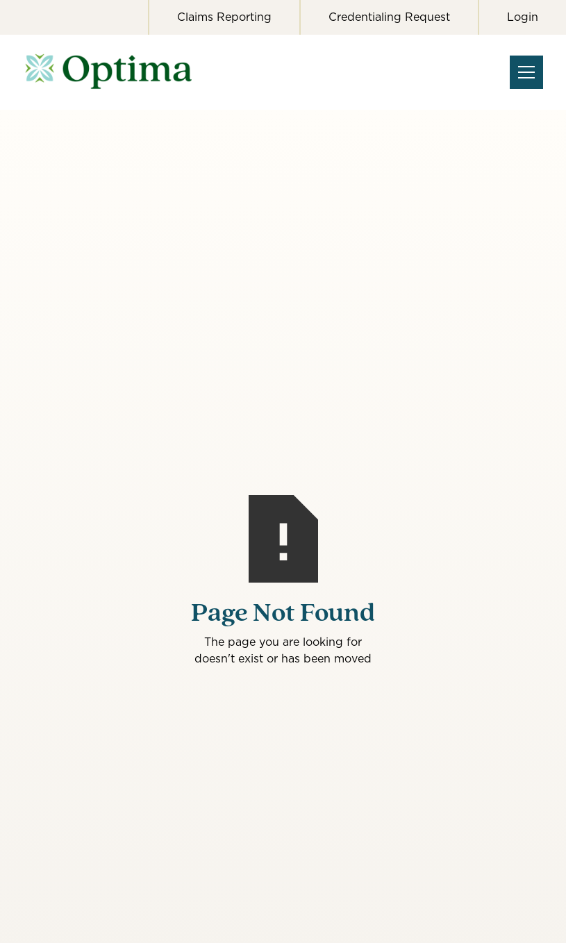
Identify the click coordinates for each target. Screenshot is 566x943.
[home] (118, 72)
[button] (524, 72)
